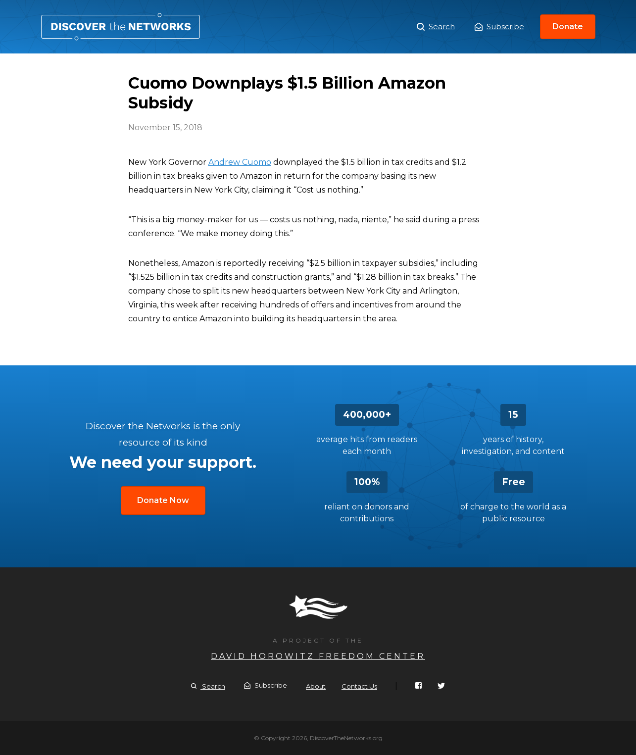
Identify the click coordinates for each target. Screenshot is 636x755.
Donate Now (163, 500)
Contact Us (359, 686)
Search (436, 26)
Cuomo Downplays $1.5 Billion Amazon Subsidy (120, 27)
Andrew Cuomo (239, 162)
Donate (567, 26)
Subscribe (499, 26)
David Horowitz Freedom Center (318, 656)
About (316, 686)
